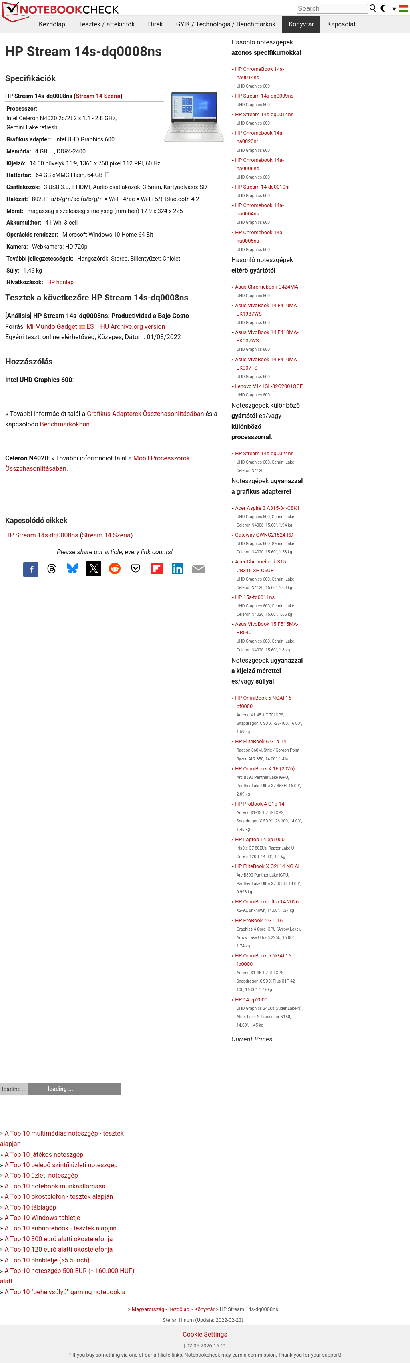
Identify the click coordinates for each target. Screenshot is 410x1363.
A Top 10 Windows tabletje (42, 1218)
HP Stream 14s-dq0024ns (264, 453)
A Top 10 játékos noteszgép (43, 1154)
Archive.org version (138, 326)
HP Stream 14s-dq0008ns (41, 535)
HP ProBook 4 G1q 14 (259, 804)
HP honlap (60, 282)
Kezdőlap (52, 24)
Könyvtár (301, 24)
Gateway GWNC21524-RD (264, 535)
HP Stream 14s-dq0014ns (264, 114)
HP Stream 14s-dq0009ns (264, 96)
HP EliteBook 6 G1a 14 (260, 741)
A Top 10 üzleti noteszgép (41, 1175)
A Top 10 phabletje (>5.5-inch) (46, 1260)
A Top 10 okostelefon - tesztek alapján (58, 1196)
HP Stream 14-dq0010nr (262, 187)
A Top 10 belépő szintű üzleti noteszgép (60, 1165)
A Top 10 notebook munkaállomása (54, 1186)
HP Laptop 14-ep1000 (260, 839)
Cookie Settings (205, 1334)
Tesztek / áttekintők (106, 24)
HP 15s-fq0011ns (255, 597)
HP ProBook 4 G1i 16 (259, 920)
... (400, 24)
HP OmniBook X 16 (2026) (265, 769)
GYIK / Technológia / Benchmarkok (226, 24)
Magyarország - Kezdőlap (160, 1309)
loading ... (14, 1089)
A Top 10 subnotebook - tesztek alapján (60, 1228)
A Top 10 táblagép (30, 1207)
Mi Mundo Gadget (51, 326)
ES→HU (97, 326)
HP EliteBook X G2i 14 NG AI (267, 866)
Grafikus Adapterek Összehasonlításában (145, 414)
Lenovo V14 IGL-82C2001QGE (269, 386)
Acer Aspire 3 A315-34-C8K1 (267, 508)
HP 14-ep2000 (251, 1000)
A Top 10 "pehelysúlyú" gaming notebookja (64, 1292)
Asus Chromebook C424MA (266, 287)
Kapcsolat (341, 24)
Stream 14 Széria (98, 96)
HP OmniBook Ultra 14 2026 (267, 902)
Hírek (155, 24)
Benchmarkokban (65, 424)
